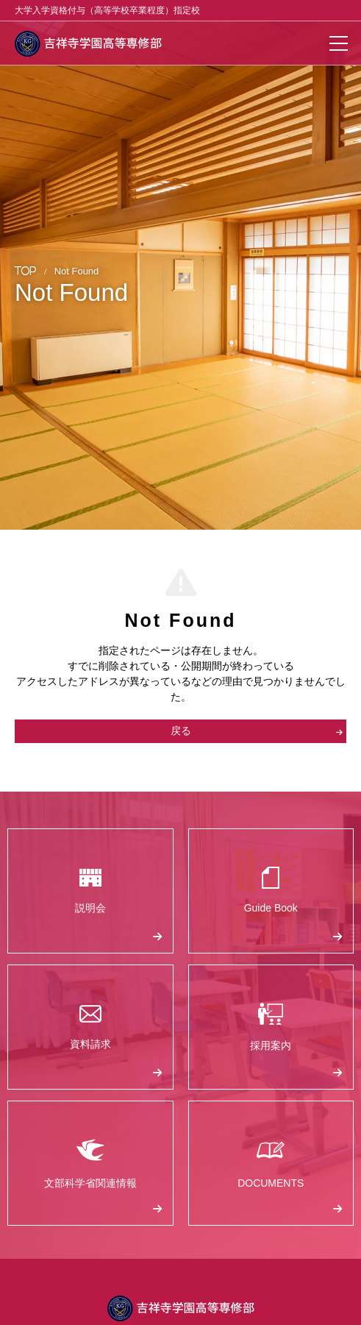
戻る (257, 730)
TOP (26, 271)
